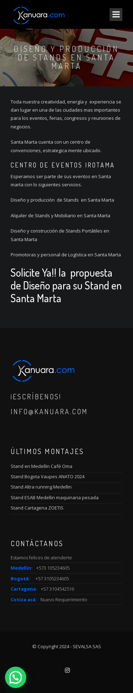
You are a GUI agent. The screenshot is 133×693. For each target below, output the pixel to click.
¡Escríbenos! (36, 396)
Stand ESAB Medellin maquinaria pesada (55, 497)
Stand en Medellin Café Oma (41, 466)
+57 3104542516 (57, 589)
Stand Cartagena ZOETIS (37, 508)
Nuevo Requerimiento (63, 599)
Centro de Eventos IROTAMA (63, 165)
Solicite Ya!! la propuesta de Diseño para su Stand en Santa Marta (66, 285)
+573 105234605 (53, 568)
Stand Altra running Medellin (41, 487)
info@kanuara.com (49, 411)
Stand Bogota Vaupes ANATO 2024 (47, 476)
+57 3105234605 (52, 578)
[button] (15, 677)
